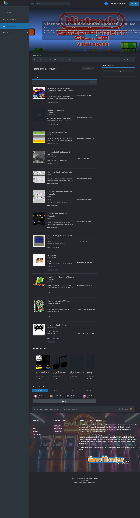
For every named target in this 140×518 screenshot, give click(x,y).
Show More (64, 401)
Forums (34, 428)
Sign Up (134, 4)
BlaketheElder (53, 257)
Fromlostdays (53, 327)
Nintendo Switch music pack (63, 372)
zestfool (40, 395)
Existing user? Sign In (118, 4)
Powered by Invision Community (80, 482)
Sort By (92, 82)
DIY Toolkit (51, 255)
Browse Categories (118, 71)
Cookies (96, 478)
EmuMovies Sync (58, 431)
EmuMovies (75, 374)
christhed (57, 374)
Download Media (58, 428)
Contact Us (35, 438)
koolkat (40, 374)
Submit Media (57, 425)
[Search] (53, 3)
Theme (73, 478)
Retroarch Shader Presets (57, 325)
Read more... (84, 36)
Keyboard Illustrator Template (59, 172)
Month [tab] (56, 390)
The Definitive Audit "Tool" (58, 132)
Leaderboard (35, 431)
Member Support (37, 435)
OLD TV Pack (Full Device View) (59, 236)
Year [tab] (72, 390)
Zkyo (50, 93)
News (34, 425)
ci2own (51, 134)
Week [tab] (40, 390)
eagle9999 (52, 115)
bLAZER (51, 305)
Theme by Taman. (91, 482)
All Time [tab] (89, 390)
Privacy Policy (81, 478)
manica (51, 281)
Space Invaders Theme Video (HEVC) (48, 372)
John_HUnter (53, 156)
